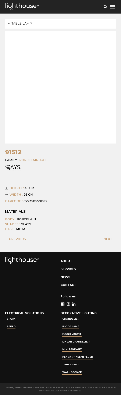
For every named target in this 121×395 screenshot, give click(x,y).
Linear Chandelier (75, 341)
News (65, 277)
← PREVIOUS (15, 239)
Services (68, 269)
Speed (11, 326)
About (66, 261)
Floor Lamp (70, 326)
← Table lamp (20, 23)
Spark (11, 318)
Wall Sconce (72, 372)
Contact (68, 285)
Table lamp (70, 364)
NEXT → (109, 239)
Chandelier (70, 318)
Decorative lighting (79, 313)
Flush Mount (72, 334)
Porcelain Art (32, 160)
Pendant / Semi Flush (77, 356)
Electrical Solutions (24, 313)
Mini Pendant (72, 349)
